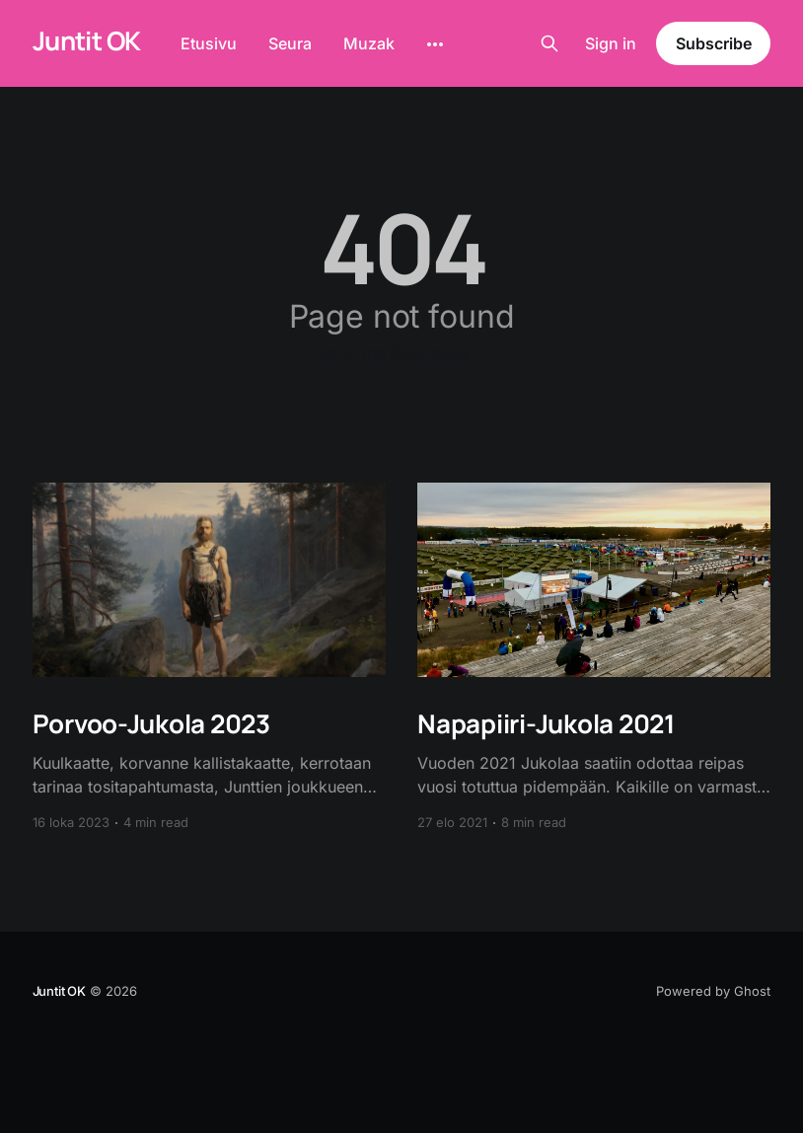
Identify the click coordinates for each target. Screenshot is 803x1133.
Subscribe (713, 43)
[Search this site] (549, 43)
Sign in (610, 43)
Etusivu (209, 43)
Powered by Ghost (713, 991)
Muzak (369, 43)
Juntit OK (87, 41)
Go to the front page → (402, 353)
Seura (290, 43)
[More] (435, 44)
